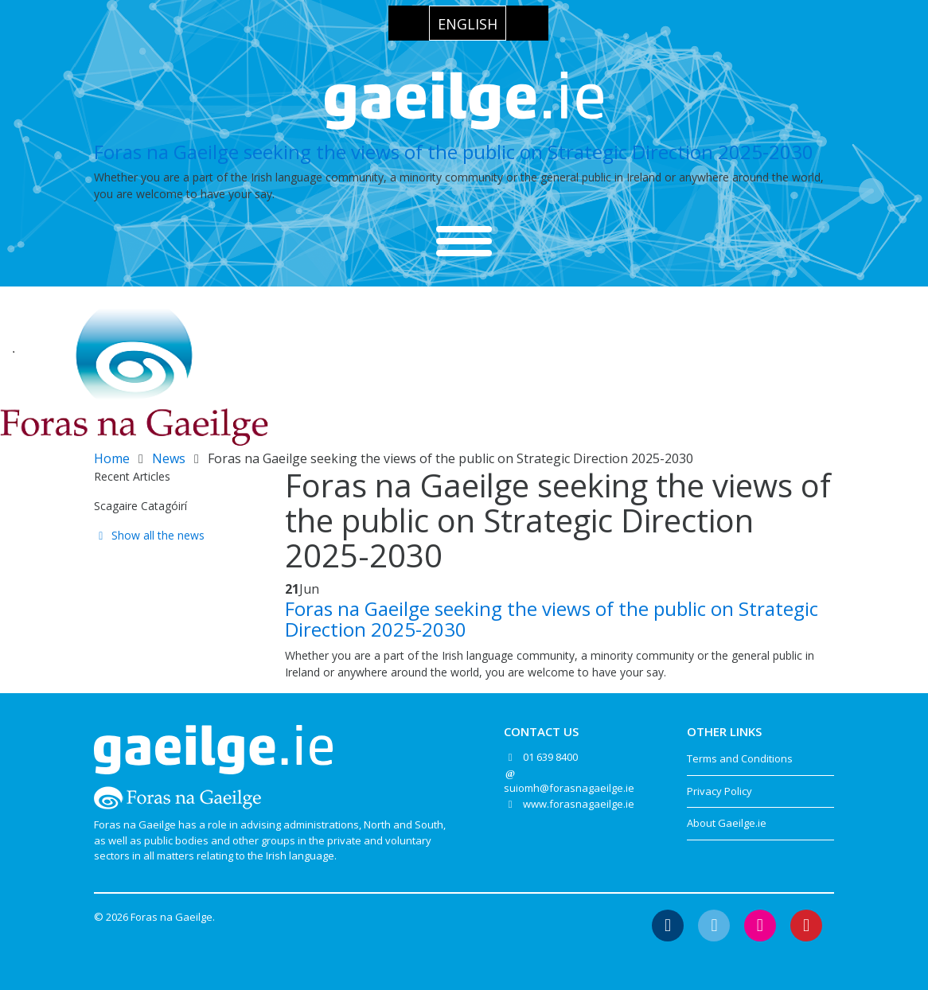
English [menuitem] (467, 23)
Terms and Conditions (740, 758)
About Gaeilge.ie (726, 823)
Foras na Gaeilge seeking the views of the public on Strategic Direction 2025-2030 (453, 151)
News (168, 458)
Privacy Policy (719, 791)
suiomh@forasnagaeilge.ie (569, 788)
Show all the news (149, 535)
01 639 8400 (550, 757)
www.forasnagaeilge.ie (578, 804)
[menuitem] (467, 23)
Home (112, 458)
